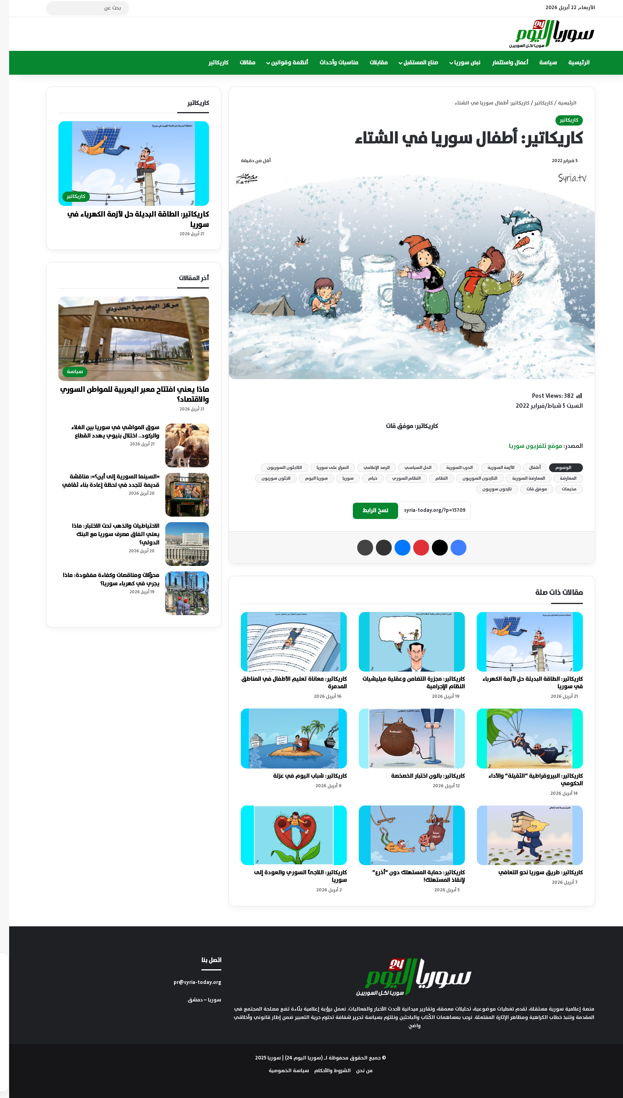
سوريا (338, 478)
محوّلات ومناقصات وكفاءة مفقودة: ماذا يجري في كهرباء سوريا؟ (102, 579)
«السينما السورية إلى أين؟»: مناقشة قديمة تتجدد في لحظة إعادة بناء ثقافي (101, 481)
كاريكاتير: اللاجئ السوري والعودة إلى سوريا (291, 876)
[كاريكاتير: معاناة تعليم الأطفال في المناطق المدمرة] (285, 642)
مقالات (238, 62)
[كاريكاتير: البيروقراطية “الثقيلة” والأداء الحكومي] (521, 739)
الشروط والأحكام (323, 1071)
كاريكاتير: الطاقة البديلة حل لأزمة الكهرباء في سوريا (523, 683)
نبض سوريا (458, 62)
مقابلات (369, 62)
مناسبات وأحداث (329, 62)
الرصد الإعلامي (367, 467)
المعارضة (559, 478)
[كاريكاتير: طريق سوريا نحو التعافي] (521, 836)
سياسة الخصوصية (279, 1071)
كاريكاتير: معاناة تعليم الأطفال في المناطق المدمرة (285, 683)
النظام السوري (397, 478)
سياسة (539, 62)
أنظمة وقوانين (280, 62)
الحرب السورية (450, 467)
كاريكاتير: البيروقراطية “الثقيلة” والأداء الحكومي (526, 780)
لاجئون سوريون (266, 478)
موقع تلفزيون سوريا (526, 446)
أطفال (526, 467)
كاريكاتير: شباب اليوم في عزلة (301, 776)
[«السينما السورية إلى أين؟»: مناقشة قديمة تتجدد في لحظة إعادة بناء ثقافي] (178, 495)
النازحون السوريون (470, 478)
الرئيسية (569, 62)
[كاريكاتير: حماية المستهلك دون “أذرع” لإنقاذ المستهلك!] (403, 836)
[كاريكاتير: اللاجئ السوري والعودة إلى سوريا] (285, 836)
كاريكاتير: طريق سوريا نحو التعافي (531, 872)
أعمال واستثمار (501, 62)
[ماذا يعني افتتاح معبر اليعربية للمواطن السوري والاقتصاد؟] (124, 338)
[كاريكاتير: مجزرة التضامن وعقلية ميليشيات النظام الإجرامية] (403, 642)
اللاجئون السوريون (275, 467)
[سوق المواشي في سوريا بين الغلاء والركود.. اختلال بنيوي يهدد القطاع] (178, 445)
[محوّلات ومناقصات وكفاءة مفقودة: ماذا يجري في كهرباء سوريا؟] (178, 593)
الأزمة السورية (491, 467)
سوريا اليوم (307, 478)
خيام (363, 478)
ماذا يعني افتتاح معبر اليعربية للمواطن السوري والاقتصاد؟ (125, 395)
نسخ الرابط (366, 510)
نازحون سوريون (488, 489)
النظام (432, 478)
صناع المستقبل (411, 62)
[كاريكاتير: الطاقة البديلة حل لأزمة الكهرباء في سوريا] (521, 642)
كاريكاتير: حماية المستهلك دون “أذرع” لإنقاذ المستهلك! (409, 876)
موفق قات (527, 489)
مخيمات (560, 489)
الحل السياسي (408, 467)
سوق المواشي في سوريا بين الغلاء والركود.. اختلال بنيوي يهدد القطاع (106, 431)
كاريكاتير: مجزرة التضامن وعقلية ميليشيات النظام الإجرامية (404, 683)
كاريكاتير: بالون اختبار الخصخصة (419, 776)
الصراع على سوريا (324, 467)
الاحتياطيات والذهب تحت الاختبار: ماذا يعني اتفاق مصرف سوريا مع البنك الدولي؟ (106, 534)
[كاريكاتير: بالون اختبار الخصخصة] (403, 739)
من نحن (355, 1071)
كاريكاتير (209, 62)
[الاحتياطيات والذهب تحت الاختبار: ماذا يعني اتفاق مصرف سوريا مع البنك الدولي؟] (178, 544)
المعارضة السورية (519, 478)
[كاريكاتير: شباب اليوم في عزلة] (285, 739)
